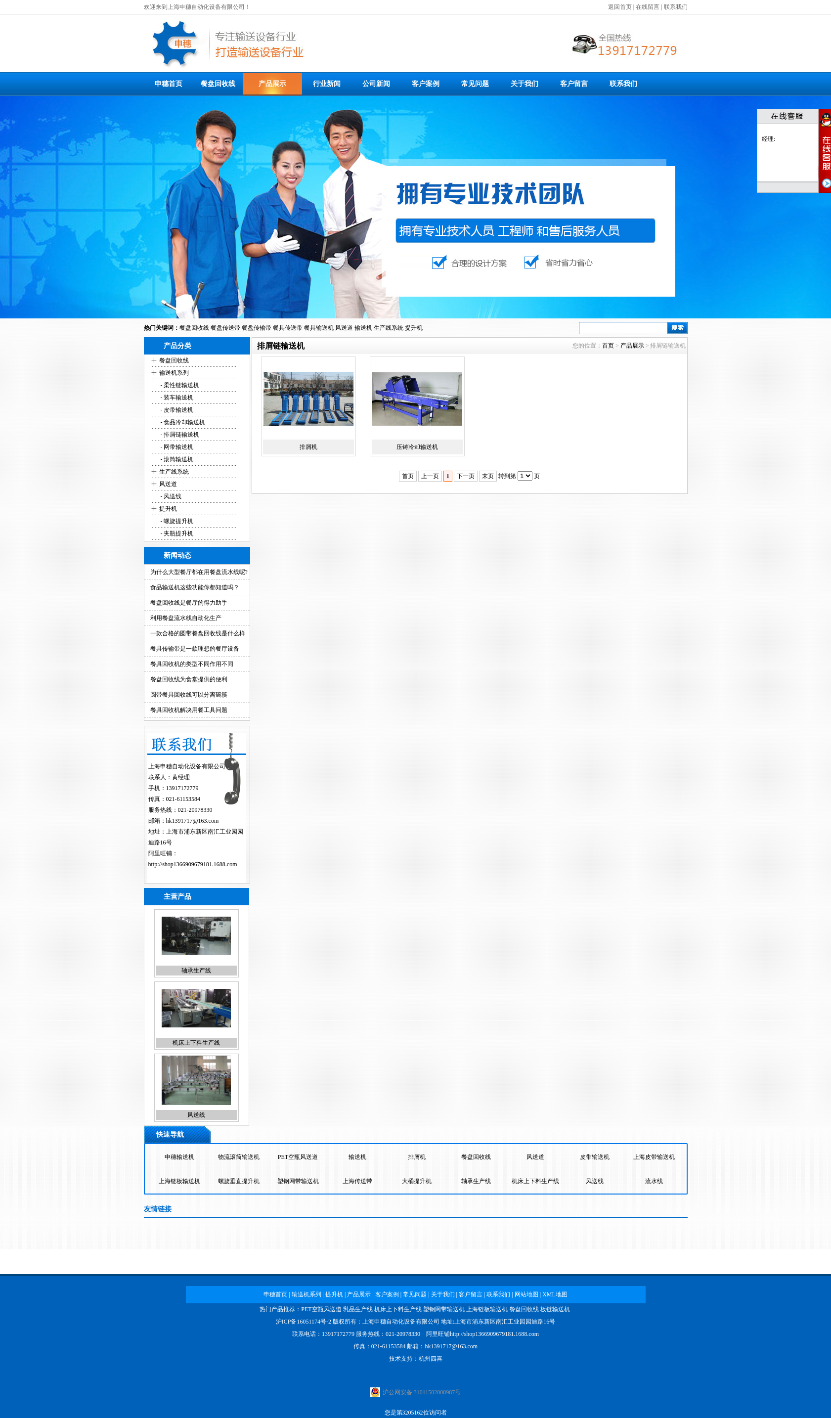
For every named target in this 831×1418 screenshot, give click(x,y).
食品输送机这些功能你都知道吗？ (194, 587)
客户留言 (574, 84)
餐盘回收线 (218, 84)
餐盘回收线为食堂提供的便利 (188, 679)
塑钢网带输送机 (298, 1181)
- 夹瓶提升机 (176, 533)
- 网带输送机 (176, 446)
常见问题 (475, 84)
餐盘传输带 (256, 327)
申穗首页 (168, 84)
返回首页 (620, 6)
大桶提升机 (417, 1181)
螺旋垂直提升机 (239, 1181)
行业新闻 (327, 84)
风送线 (196, 1114)
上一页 (430, 476)
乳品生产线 (358, 1309)
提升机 (414, 327)
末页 (488, 476)
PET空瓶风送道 (298, 1156)
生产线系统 (388, 327)
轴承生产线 (196, 970)
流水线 (654, 1181)
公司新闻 (376, 84)
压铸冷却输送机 (417, 446)
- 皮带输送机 (176, 409)
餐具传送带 (288, 327)
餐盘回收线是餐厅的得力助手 (188, 602)
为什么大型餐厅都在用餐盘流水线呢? (199, 572)
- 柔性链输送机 (179, 385)
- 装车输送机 (176, 397)
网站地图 (526, 1294)
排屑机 (308, 446)
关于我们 (524, 84)
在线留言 (647, 6)
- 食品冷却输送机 (182, 422)
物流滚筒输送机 (239, 1156)
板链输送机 (555, 1309)
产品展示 (272, 84)
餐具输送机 (319, 327)
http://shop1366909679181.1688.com (192, 864)
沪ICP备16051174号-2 (303, 1321)
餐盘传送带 (225, 327)
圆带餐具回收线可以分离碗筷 (188, 694)
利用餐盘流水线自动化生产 (185, 618)
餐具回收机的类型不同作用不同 (191, 664)
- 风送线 (170, 496)
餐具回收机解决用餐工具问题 (188, 710)
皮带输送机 (595, 1156)
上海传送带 (357, 1181)
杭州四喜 (430, 1358)
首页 (608, 345)
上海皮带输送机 (654, 1156)
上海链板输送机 (179, 1181)
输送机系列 (174, 372)
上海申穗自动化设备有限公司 (400, 1321)
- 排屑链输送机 (179, 434)
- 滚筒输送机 (176, 459)
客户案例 (425, 84)
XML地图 (555, 1294)
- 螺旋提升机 (176, 521)
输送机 (363, 327)
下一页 (466, 476)
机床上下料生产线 (196, 1042)
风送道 (344, 327)
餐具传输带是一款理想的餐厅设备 (194, 648)
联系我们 (676, 6)
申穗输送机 (179, 1156)
